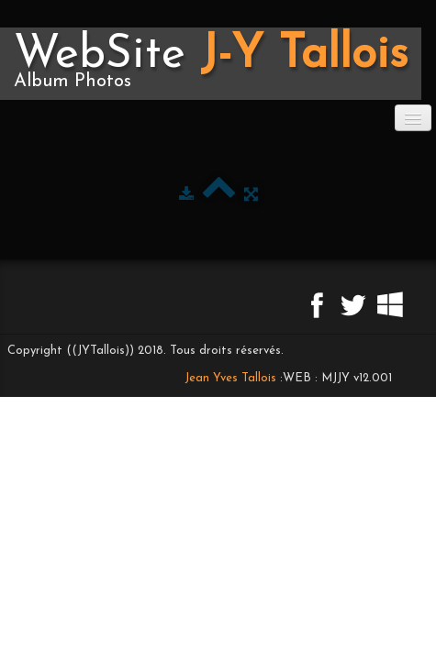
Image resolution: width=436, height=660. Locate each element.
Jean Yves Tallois (230, 378)
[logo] (210, 64)
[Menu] (413, 117)
